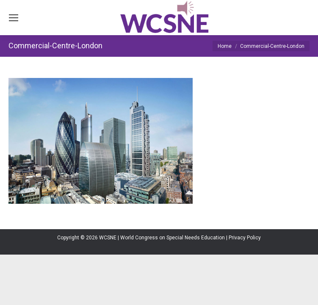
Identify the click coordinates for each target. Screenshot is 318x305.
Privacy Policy (245, 238)
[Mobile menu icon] (13, 18)
